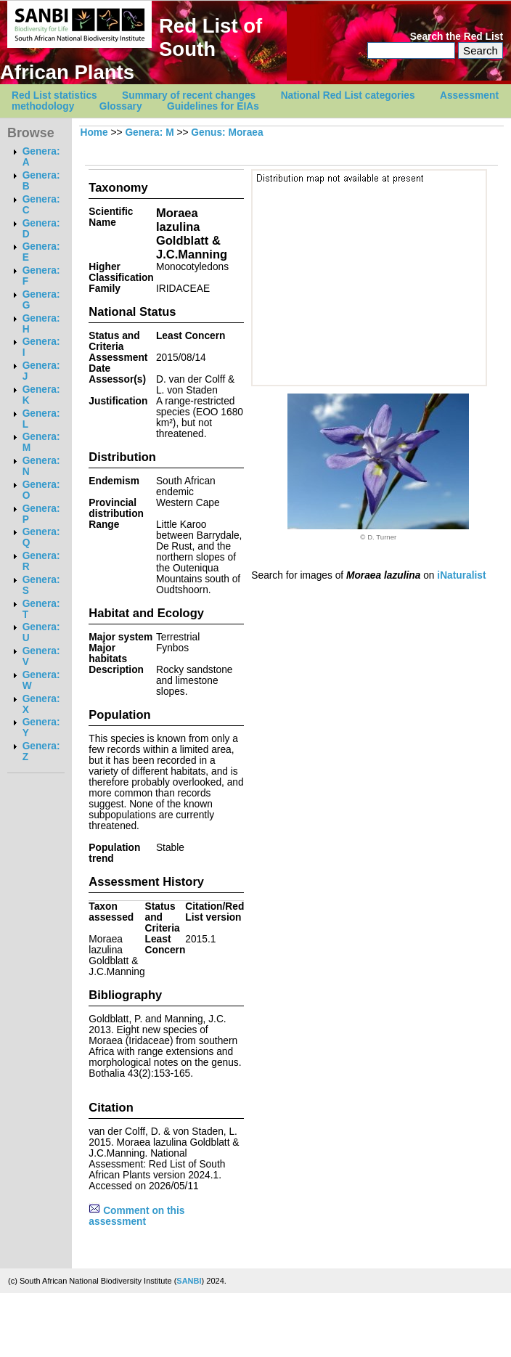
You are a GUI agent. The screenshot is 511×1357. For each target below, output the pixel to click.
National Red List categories (348, 95)
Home (93, 132)
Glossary (120, 106)
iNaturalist (461, 575)
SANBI (188, 1280)
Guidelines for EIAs (213, 106)
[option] (378, 467)
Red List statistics (54, 95)
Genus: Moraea (227, 132)
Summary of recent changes (189, 95)
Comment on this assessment (136, 1216)
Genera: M (149, 132)
